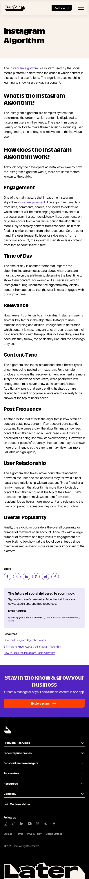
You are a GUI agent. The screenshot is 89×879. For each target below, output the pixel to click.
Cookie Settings (54, 833)
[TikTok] (13, 823)
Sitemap (8, 833)
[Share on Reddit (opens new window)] (45, 576)
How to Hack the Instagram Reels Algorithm (29, 653)
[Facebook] (54, 823)
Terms (20, 833)
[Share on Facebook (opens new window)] (7, 576)
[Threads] (38, 823)
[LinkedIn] (21, 823)
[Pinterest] (46, 823)
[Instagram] (5, 823)
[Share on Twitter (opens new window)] (17, 576)
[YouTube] (30, 823)
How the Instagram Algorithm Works (25, 640)
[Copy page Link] (55, 576)
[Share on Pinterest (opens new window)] (36, 576)
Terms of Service (61, 617)
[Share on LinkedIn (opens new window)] (26, 576)
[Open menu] (81, 8)
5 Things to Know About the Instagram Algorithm (32, 646)
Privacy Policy (34, 833)
